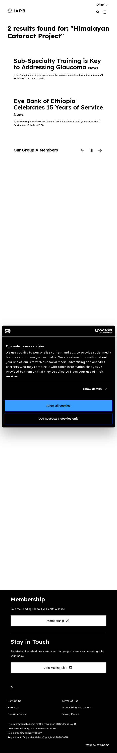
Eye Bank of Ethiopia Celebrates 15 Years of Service (58, 107)
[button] (102, 5)
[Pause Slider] (91, 151)
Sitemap (13, 707)
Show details (92, 389)
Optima (104, 745)
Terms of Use (69, 701)
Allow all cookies (59, 405)
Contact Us (14, 701)
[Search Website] (97, 12)
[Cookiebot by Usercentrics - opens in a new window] (94, 331)
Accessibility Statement (76, 707)
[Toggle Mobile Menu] (105, 12)
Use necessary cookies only (58, 418)
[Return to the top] (11, 688)
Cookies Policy (17, 714)
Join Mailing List (58, 668)
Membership (58, 621)
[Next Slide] (100, 151)
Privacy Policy (70, 714)
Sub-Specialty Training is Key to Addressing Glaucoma (57, 64)
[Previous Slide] (82, 151)
